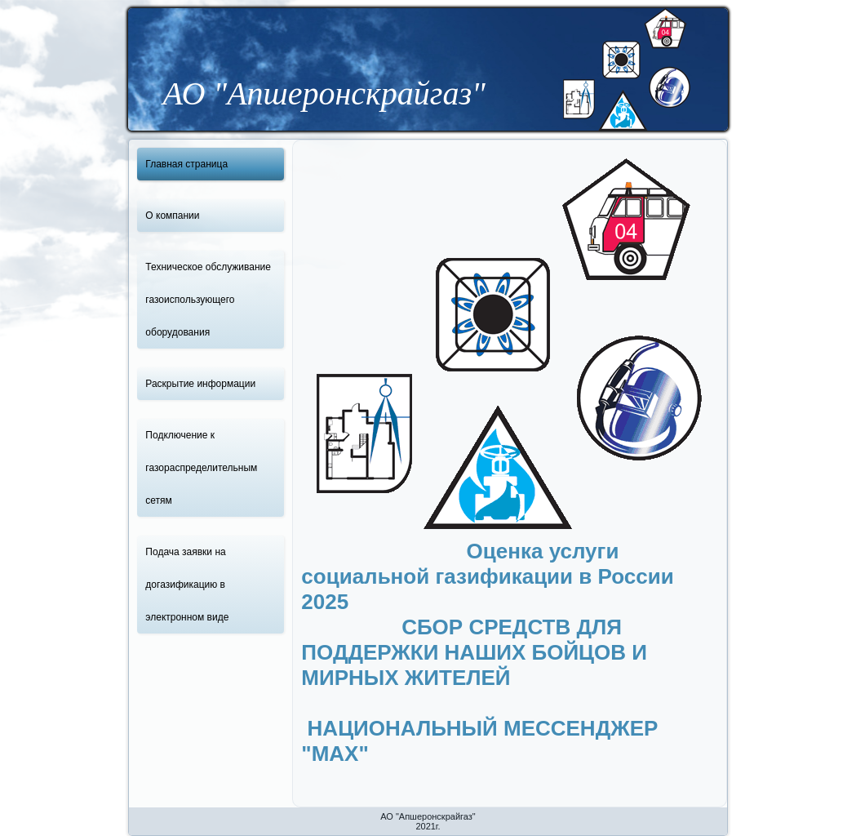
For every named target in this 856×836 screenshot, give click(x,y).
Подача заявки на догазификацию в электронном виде (186, 584)
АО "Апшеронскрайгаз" (324, 93)
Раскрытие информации (200, 383)
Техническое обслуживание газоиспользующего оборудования (208, 299)
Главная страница (186, 164)
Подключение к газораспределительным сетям (201, 467)
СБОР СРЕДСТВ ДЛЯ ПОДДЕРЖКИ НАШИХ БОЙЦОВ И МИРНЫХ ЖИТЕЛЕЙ (474, 677)
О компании (172, 215)
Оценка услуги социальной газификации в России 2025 (487, 576)
